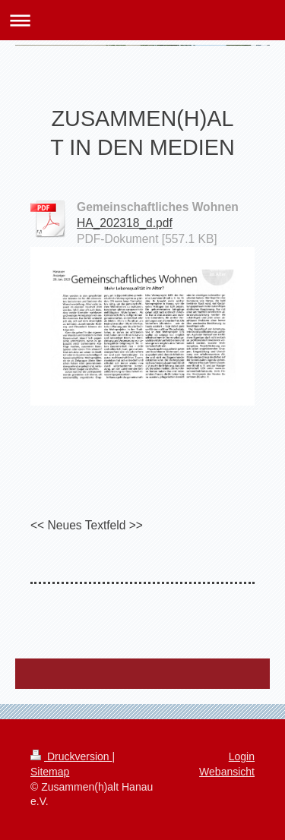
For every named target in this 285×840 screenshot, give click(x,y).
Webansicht (227, 772)
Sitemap (49, 772)
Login (242, 756)
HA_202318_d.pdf (125, 222)
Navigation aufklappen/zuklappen (142, 20)
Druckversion (71, 756)
